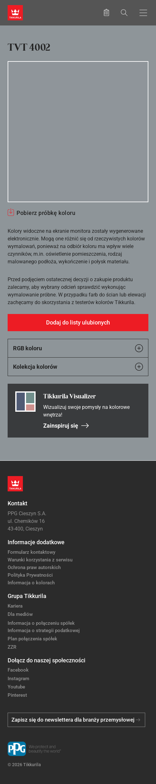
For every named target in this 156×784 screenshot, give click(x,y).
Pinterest (17, 695)
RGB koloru (78, 348)
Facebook (18, 670)
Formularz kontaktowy (31, 552)
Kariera (15, 606)
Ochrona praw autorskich (34, 567)
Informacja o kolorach (31, 583)
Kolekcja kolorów (78, 367)
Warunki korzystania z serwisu (40, 560)
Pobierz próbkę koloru (46, 213)
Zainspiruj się (66, 425)
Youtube (16, 687)
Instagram (18, 678)
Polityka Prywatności (30, 575)
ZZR (12, 647)
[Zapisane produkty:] (106, 13)
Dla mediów (20, 614)
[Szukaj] (124, 13)
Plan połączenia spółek (32, 639)
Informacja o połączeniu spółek (41, 623)
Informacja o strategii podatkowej (44, 630)
